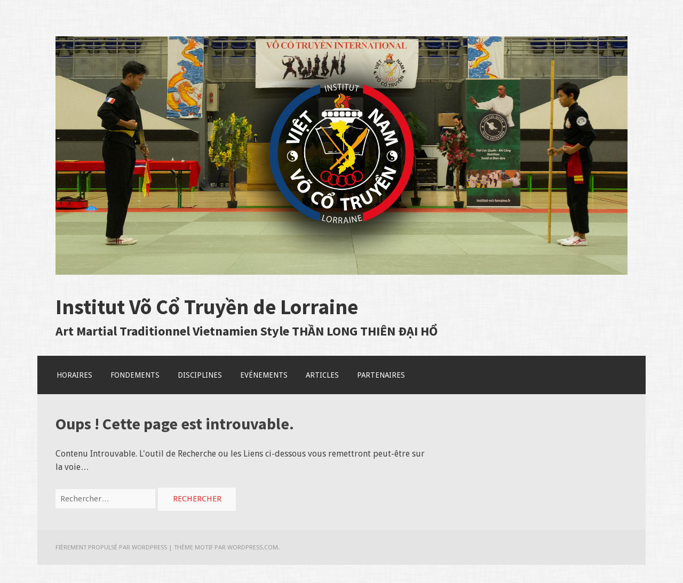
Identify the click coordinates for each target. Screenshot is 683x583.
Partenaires (381, 375)
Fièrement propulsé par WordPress (111, 547)
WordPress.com (252, 547)
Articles (322, 375)
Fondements (135, 375)
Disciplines (200, 375)
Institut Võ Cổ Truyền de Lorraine (206, 306)
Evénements (264, 375)
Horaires (74, 375)
